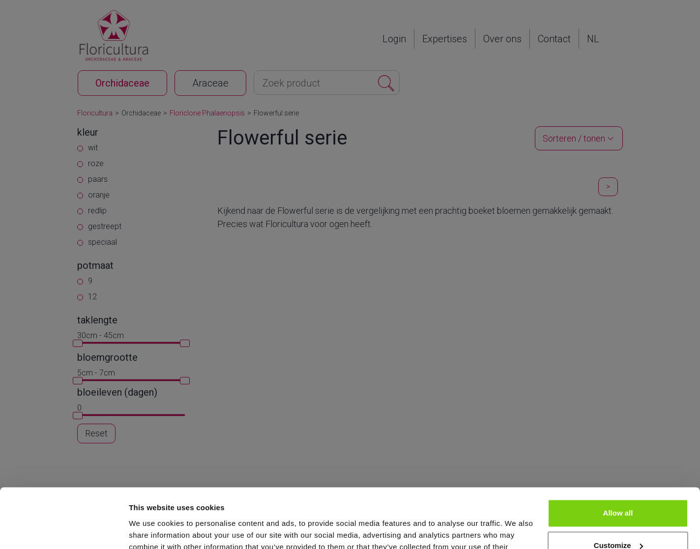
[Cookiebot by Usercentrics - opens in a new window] (64, 529)
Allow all (618, 457)
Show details (152, 529)
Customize (618, 489)
